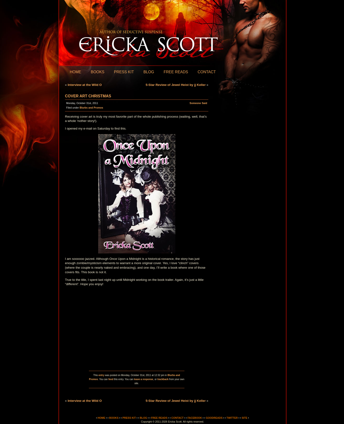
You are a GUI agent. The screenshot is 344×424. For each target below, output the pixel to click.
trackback (163, 379)
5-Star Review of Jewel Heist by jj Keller (176, 85)
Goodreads (214, 417)
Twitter (232, 417)
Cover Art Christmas (88, 96)
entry (101, 375)
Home (75, 72)
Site (244, 417)
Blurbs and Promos (91, 107)
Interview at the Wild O (85, 85)
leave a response (143, 379)
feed (110, 379)
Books (97, 72)
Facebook (195, 417)
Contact (207, 72)
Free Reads (176, 72)
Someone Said (198, 103)
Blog (148, 72)
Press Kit (124, 72)
